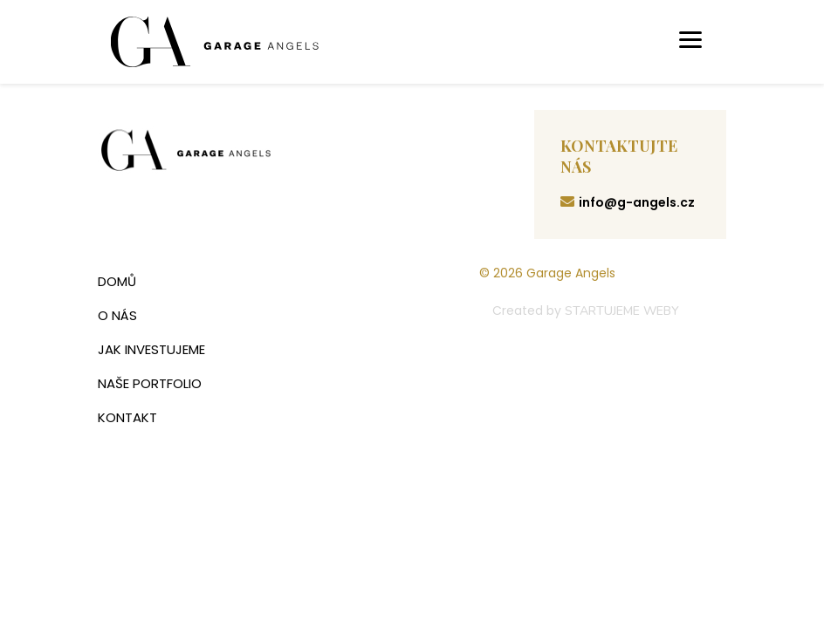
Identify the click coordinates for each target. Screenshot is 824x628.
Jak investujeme (151, 349)
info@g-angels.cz (627, 202)
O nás (117, 315)
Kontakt (127, 417)
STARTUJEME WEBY (622, 311)
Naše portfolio (150, 383)
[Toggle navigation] (690, 42)
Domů (117, 281)
